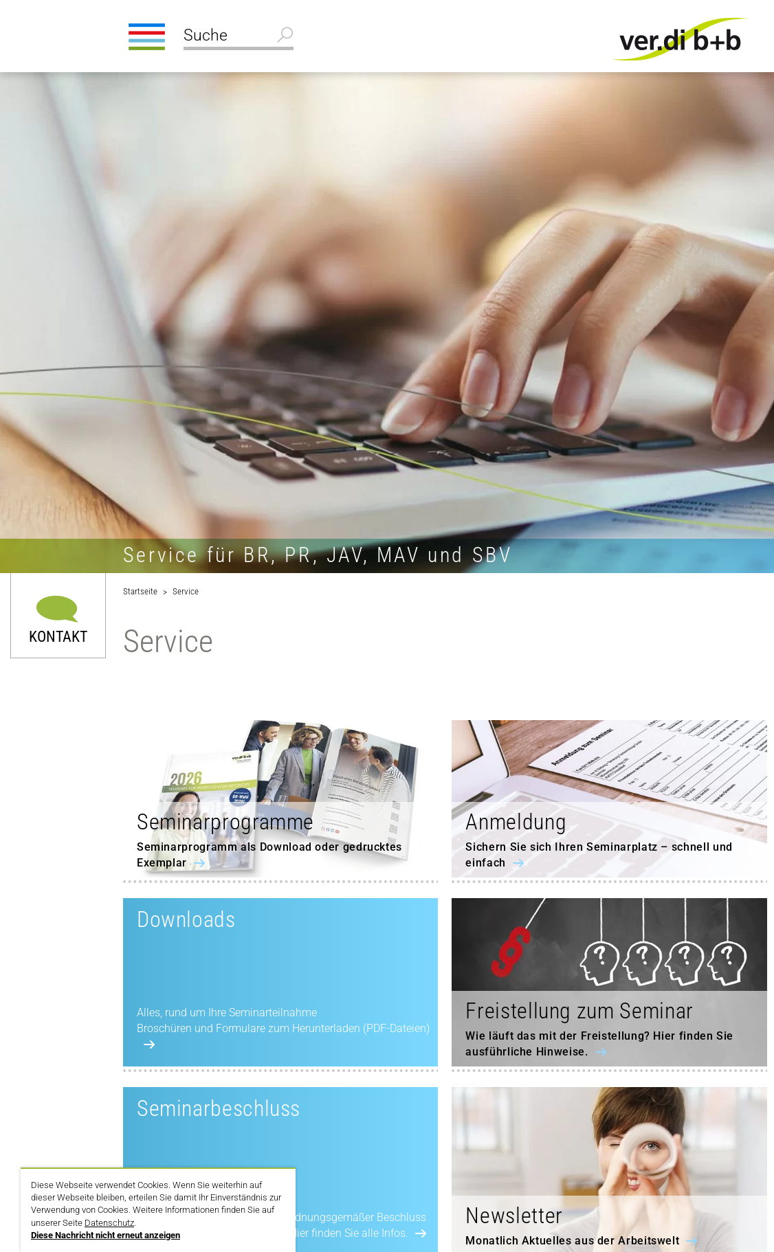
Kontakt (58, 636)
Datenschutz (109, 1223)
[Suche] (239, 37)
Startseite (140, 591)
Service (186, 591)
